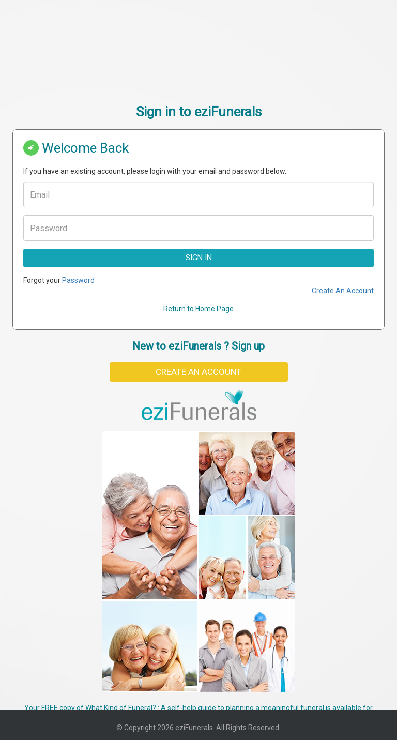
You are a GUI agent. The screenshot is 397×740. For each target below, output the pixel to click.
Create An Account (343, 290)
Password (78, 280)
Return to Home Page (198, 309)
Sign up (248, 346)
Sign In (199, 257)
